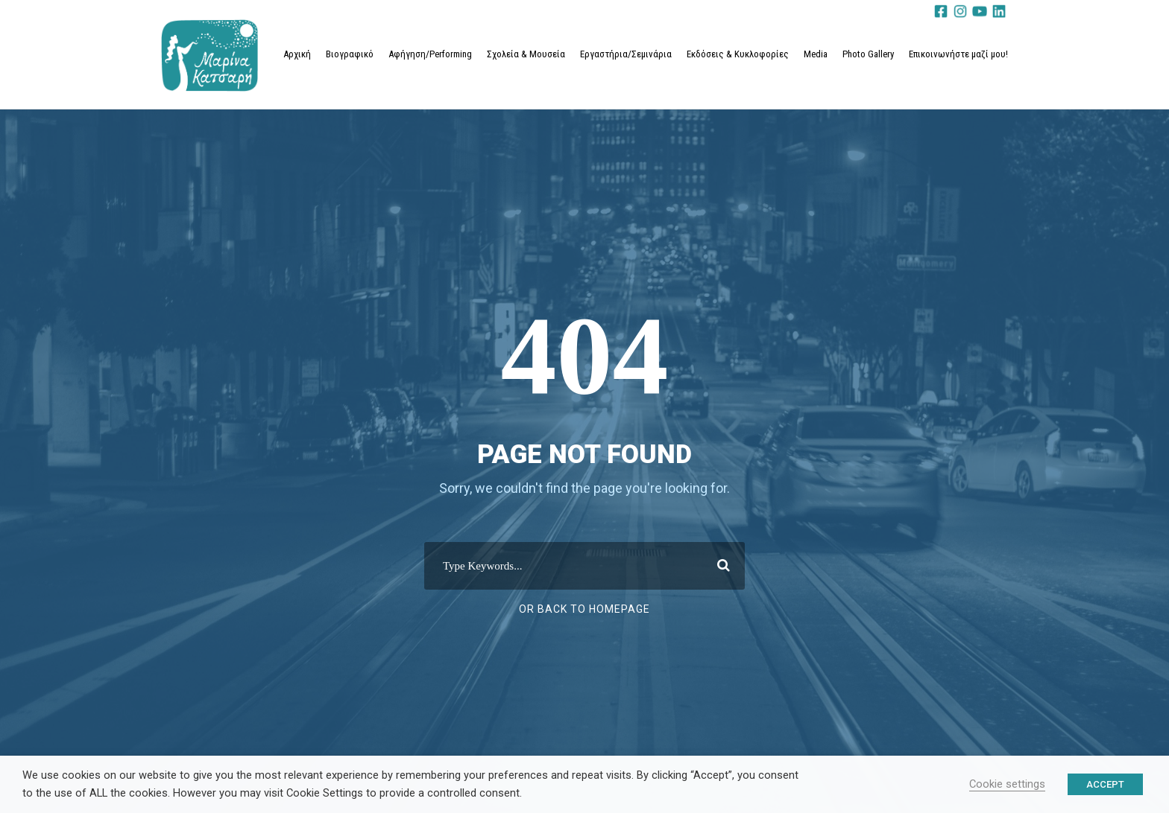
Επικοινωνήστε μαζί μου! (958, 54)
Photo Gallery (868, 54)
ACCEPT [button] (1105, 784)
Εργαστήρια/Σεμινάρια (626, 54)
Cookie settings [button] (1007, 784)
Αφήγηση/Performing (430, 54)
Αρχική (297, 54)
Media (816, 54)
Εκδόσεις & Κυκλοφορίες (738, 54)
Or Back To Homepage (584, 609)
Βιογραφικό (350, 54)
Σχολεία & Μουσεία (526, 54)
